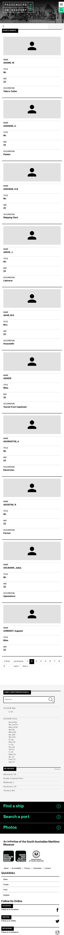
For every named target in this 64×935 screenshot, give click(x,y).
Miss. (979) (13, 727)
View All (57, 769)
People (6, 884)
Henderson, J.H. (9, 787)
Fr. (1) (11, 752)
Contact (48, 868)
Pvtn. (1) (12, 759)
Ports (5, 889)
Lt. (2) (11, 745)
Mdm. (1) (12, 755)
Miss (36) (12, 732)
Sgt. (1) (11, 762)
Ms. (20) (12, 735)
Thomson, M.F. (9, 791)
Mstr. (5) (12, 742)
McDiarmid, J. (8, 783)
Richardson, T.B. (9, 775)
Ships (5, 879)
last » (25, 666)
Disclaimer (37, 868)
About (6, 868)
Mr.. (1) (11, 757)
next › (16, 666)
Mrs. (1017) (13, 725)
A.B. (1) (11, 750)
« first (7, 661)
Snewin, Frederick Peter (13, 779)
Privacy (27, 868)
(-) (10, 712)
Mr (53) (11, 730)
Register (6, 894)
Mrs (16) (12, 737)
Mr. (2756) (13, 722)
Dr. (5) (11, 740)
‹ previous (18, 661)
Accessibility (16, 868)
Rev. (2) (12, 747)
